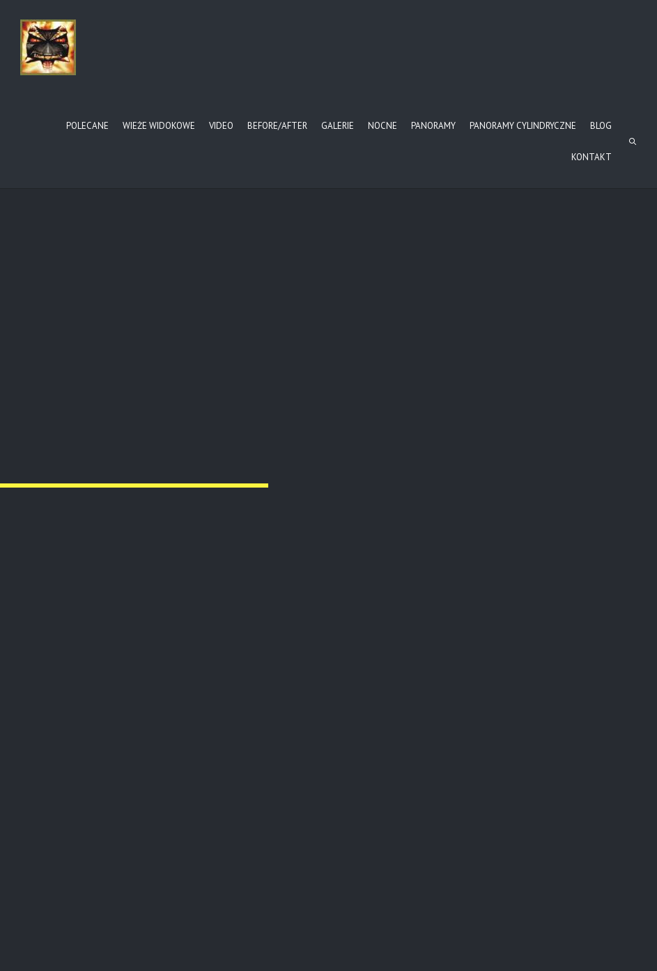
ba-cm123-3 (484, 347)
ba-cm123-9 (484, 702)
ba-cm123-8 (270, 702)
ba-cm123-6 (484, 525)
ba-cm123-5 (270, 525)
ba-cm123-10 (58, 879)
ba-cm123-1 (56, 347)
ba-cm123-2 (270, 347)
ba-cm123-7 (56, 702)
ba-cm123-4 (56, 525)
